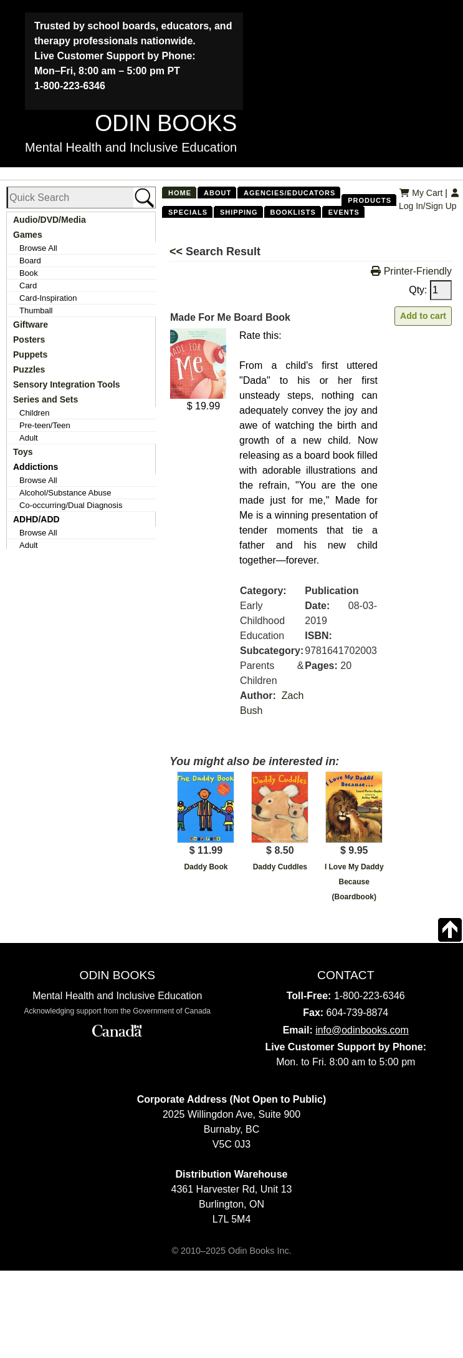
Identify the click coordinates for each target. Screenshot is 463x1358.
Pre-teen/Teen (44, 425)
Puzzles (29, 369)
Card (28, 285)
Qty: (430, 290)
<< (177, 251)
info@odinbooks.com (362, 1030)
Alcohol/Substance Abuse (65, 492)
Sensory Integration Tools (66, 384)
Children (34, 413)
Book (28, 273)
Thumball (35, 310)
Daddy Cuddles (280, 866)
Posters (29, 339)
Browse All (38, 248)
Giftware (30, 325)
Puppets (30, 354)
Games (27, 235)
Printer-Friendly (411, 271)
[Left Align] (292, 336)
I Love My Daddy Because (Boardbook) (354, 881)
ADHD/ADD (36, 519)
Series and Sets (45, 399)
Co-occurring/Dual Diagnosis (70, 505)
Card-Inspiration (48, 298)
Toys (23, 452)
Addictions (35, 467)
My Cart (420, 193)
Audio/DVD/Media (49, 220)
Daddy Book (205, 866)
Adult (28, 437)
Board (30, 260)
